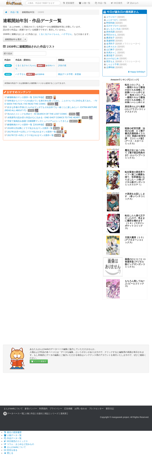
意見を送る (10, 450)
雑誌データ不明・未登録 (69, 74)
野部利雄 (110, 23)
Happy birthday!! (136, 72)
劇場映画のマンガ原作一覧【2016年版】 (26, 124)
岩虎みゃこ (111, 52)
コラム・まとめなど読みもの (19, 444)
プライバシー (56, 408)
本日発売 (116, 3)
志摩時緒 (110, 67)
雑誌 (47, 413)
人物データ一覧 (13, 435)
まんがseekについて (13, 408)
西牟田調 (110, 32)
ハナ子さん (67, 34)
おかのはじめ (112, 58)
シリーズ (54, 413)
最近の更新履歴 (13, 432)
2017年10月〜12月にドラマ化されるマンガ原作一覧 (31, 131)
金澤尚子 (110, 43)
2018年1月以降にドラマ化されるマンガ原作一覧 (30, 128)
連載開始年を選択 (13, 39)
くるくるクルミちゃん (49, 34)
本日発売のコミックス (16, 441)
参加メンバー (31, 408)
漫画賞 (63, 413)
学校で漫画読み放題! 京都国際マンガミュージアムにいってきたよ (38, 121)
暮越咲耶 (110, 40)
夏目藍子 (110, 55)
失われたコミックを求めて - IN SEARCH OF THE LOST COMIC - (37, 114)
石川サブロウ (112, 26)
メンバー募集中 (38, 361)
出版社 (40, 413)
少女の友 (62, 65)
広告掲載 (68, 408)
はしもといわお (113, 29)
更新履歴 (68, 3)
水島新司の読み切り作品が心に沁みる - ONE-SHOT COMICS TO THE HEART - (44, 117)
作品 (33, 413)
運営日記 (110, 408)
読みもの (132, 3)
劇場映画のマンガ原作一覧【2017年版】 (26, 97)
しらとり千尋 (112, 64)
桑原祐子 (110, 37)
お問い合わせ (81, 408)
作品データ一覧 (13, 438)
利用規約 (43, 408)
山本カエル (111, 46)
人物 (27, 413)
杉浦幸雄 (40, 74)
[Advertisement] (51, 170)
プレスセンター (96, 408)
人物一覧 (84, 3)
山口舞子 (110, 49)
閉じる (8, 453)
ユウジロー (111, 17)
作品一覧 (100, 3)
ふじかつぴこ (112, 20)
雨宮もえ (110, 61)
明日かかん (111, 35)
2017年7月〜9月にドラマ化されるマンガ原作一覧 (30, 135)
